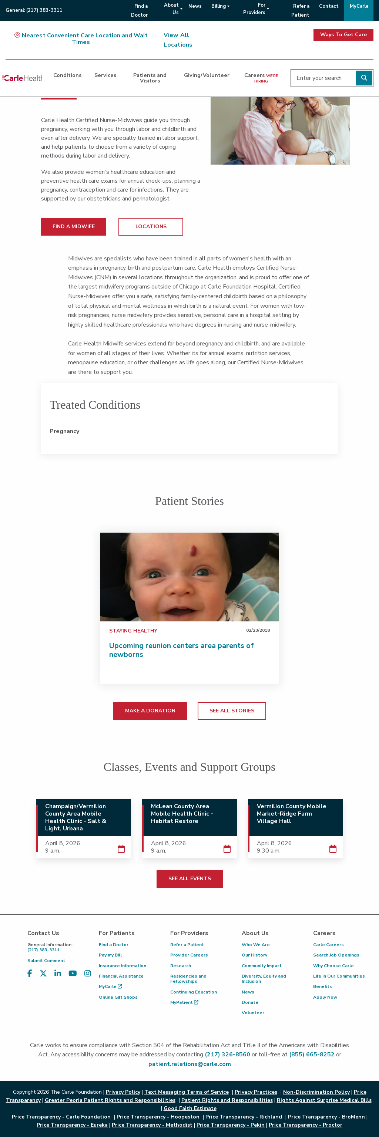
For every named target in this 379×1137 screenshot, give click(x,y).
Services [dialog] (105, 75)
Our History (254, 955)
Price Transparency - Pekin (231, 1124)
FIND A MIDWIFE (74, 226)
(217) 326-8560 (227, 1054)
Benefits (322, 986)
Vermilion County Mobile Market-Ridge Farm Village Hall (291, 814)
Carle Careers (328, 945)
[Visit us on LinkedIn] (57, 978)
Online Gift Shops (118, 997)
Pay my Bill (110, 955)
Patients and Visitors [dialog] (150, 77)
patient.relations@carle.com (189, 1064)
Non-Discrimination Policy (316, 1092)
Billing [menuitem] (218, 6)
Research (180, 966)
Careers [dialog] (261, 77)
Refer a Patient (187, 945)
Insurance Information (122, 966)
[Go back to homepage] (22, 78)
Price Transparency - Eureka (72, 1124)
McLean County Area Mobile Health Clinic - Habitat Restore (182, 814)
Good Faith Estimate (190, 1108)
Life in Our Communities (339, 976)
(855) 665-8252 (312, 1054)
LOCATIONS (151, 226)
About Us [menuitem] (171, 9)
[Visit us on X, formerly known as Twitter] (43, 978)
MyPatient (184, 1002)
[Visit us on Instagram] (87, 978)
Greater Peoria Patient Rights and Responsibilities (110, 1100)
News (248, 992)
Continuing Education (193, 992)
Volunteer (253, 1013)
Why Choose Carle (333, 966)
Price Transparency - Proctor (305, 1124)
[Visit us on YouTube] (72, 978)
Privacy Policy (123, 1092)
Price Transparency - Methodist (152, 1124)
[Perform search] (364, 78)
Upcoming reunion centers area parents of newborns (181, 650)
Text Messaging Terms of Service (186, 1092)
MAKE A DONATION (150, 710)
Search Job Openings (336, 955)
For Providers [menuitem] (254, 9)
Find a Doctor (113, 945)
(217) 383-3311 (57, 947)
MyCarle (110, 986)
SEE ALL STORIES (231, 710)
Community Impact (262, 966)
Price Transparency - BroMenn (326, 1116)
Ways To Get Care (343, 34)
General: (34, 10)
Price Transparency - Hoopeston (158, 1116)
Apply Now (325, 997)
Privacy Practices (256, 1092)
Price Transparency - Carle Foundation (61, 1116)
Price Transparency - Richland (243, 1116)
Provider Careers (189, 955)
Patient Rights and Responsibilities (227, 1100)
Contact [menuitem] (329, 6)
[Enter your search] (332, 78)
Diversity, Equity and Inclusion (264, 978)
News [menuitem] (195, 6)
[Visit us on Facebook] (29, 978)
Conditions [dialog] (67, 75)
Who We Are (256, 945)
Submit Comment (46, 961)
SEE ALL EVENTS (189, 878)
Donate (250, 1002)
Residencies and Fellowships (188, 978)
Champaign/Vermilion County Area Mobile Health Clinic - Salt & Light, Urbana (75, 817)
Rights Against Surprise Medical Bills (324, 1100)
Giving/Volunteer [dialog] (206, 75)
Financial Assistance (121, 976)
